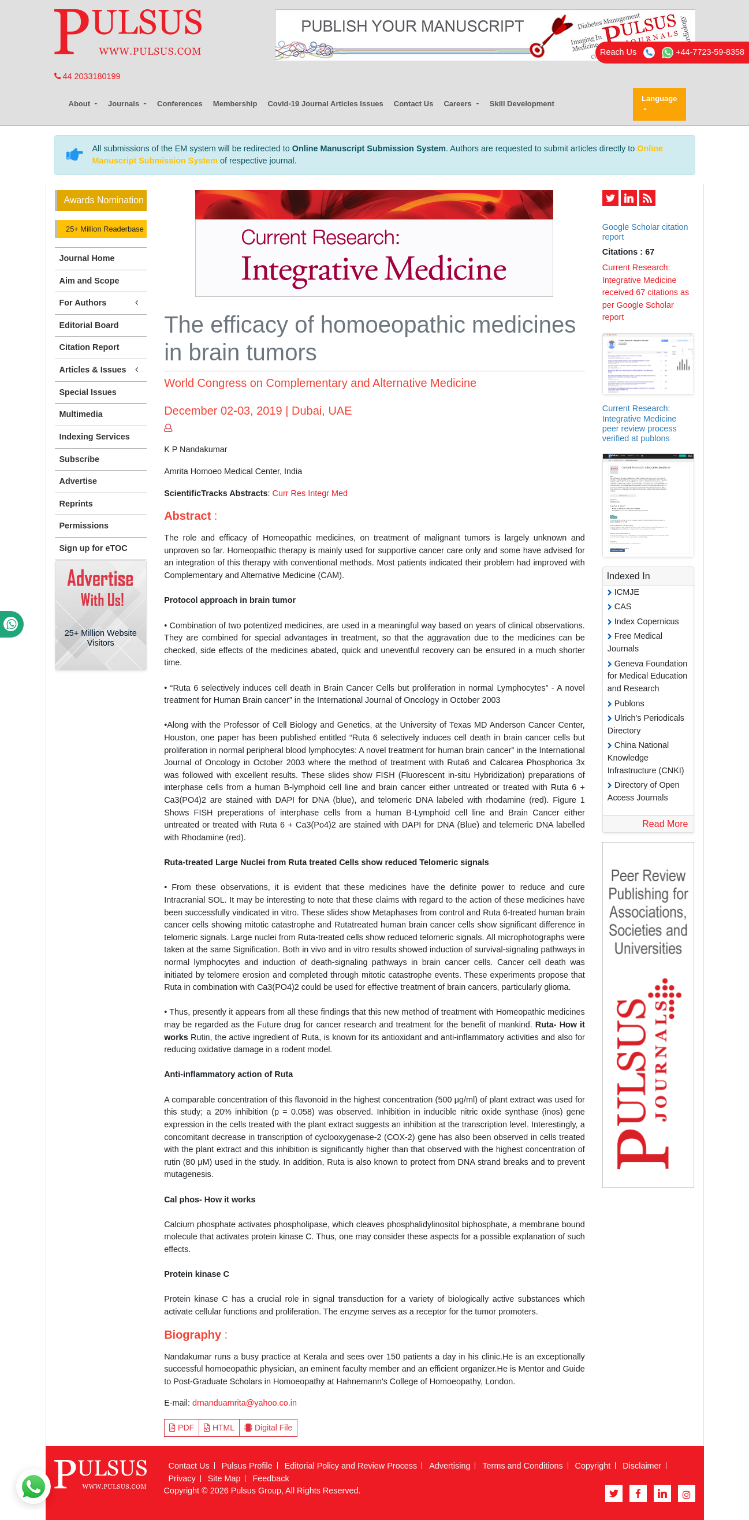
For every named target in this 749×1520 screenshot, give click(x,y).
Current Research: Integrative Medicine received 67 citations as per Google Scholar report (645, 292)
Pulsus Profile (247, 1465)
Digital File (268, 1427)
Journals (124, 103)
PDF (181, 1427)
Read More (665, 824)
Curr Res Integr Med (310, 493)
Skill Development (522, 103)
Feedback (270, 1478)
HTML (219, 1427)
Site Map (224, 1478)
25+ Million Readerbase (104, 229)
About (80, 103)
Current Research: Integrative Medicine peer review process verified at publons (639, 423)
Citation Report (89, 347)
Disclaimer (642, 1465)
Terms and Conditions (522, 1465)
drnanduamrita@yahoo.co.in (244, 1402)
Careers (459, 103)
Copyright (593, 1465)
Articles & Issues (101, 370)
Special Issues (88, 392)
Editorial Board (89, 325)
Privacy (182, 1478)
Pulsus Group (256, 1490)
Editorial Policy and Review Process (351, 1465)
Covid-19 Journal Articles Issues (325, 103)
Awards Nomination (104, 200)
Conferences (180, 103)
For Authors (101, 303)
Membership (235, 103)
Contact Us (414, 103)
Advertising (449, 1465)
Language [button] (659, 98)
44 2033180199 (87, 76)
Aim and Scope (89, 280)
